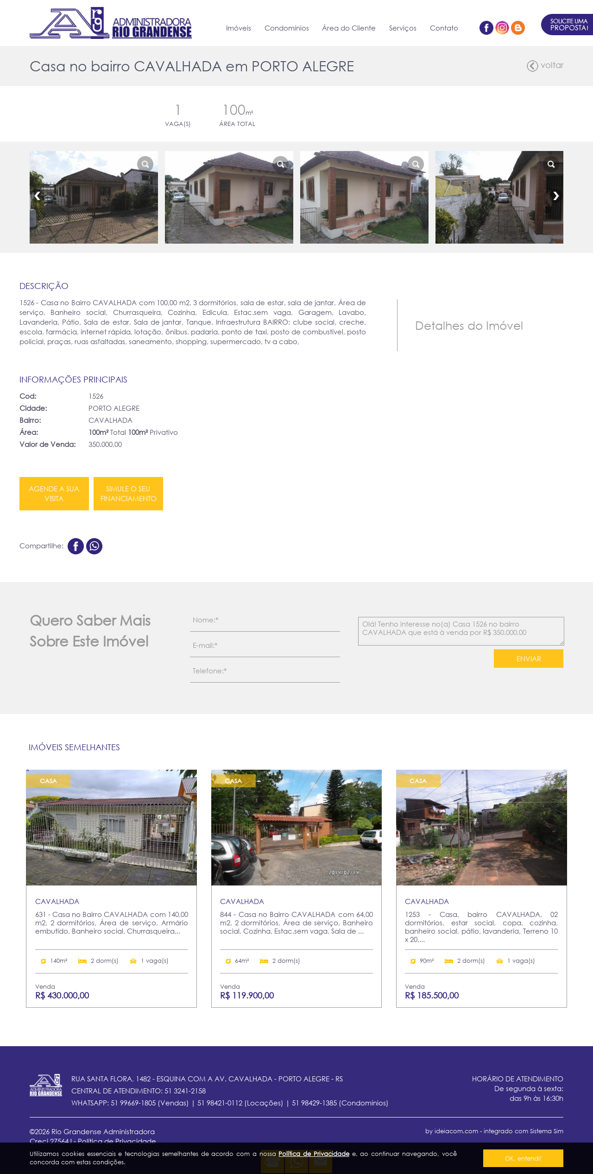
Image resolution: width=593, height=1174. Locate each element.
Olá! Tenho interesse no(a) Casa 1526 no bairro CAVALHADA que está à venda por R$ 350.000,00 (461, 631)
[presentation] (425, 666)
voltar (545, 66)
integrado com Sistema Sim (523, 1131)
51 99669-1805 (133, 1103)
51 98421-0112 (219, 1103)
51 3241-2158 (185, 1090)
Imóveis (238, 28)
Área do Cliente (349, 28)
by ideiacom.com (451, 1131)
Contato (444, 28)
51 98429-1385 (314, 1103)
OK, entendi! (523, 1158)
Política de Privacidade (313, 1153)
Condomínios (287, 28)
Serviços (402, 28)
